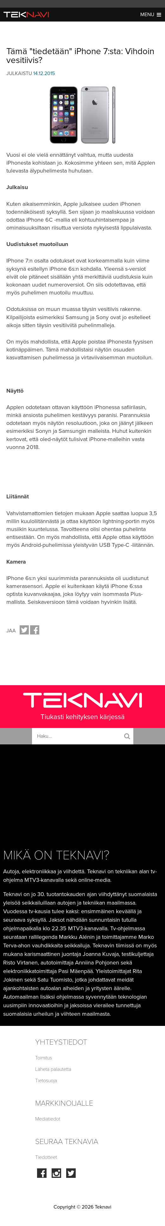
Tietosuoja (46, 1080)
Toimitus (43, 1058)
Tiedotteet (46, 1157)
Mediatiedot (47, 1119)
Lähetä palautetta (53, 1069)
